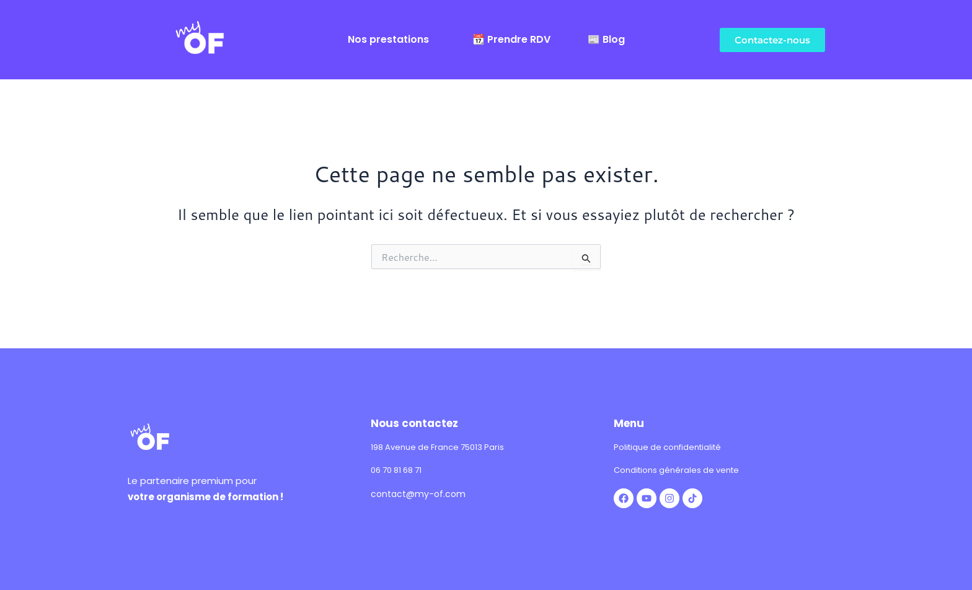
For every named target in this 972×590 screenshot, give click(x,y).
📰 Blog (606, 40)
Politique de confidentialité (667, 447)
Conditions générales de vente (676, 470)
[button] (391, 40)
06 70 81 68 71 (396, 470)
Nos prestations (388, 40)
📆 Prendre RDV (511, 40)
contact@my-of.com (418, 494)
